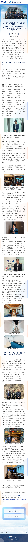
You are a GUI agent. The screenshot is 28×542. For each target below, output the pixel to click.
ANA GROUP (4, 529)
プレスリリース (4, 532)
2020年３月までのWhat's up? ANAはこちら (14, 510)
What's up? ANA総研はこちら (14, 516)
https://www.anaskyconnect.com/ (10, 495)
